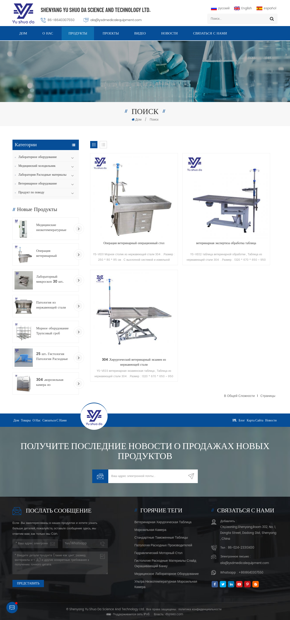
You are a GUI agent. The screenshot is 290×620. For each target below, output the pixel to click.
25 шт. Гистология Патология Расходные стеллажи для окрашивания (52, 357)
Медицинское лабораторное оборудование (166, 572)
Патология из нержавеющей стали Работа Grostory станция (51, 305)
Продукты (77, 34)
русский (220, 8)
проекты (111, 34)
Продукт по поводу (31, 192)
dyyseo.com (174, 612)
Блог (242, 418)
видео (140, 34)
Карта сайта (255, 418)
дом (16, 418)
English (243, 8)
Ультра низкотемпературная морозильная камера (165, 582)
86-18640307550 (61, 20)
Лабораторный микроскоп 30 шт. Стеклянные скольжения (49, 279)
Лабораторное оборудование (37, 157)
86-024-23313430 (241, 546)
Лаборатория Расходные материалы (42, 174)
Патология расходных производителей (163, 543)
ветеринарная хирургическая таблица (162, 520)
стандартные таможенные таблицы (161, 536)
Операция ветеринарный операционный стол (50, 253)
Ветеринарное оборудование (37, 183)
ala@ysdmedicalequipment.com (116, 20)
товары (26, 418)
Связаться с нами (210, 34)
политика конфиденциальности (200, 607)
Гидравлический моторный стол (158, 551)
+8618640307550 (251, 571)
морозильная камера (150, 528)
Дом (23, 34)
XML (234, 418)
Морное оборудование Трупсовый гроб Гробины (52, 331)
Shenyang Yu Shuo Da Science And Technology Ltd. (95, 9)
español (266, 8)
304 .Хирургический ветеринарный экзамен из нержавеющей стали (247, 217)
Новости (169, 34)
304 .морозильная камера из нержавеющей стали (51, 382)
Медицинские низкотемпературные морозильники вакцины (53, 228)
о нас (47, 34)
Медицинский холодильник (37, 165)
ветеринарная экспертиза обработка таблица (184, 217)
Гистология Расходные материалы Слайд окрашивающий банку (165, 562)
